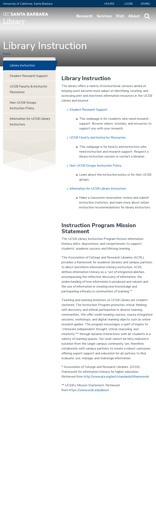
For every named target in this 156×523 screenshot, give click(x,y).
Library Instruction (22, 65)
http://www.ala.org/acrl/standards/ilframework (116, 376)
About (134, 16)
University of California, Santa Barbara (28, 4)
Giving (145, 4)
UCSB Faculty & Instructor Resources (28, 89)
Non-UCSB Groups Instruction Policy (95, 165)
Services (104, 16)
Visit (120, 16)
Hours (109, 4)
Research (84, 16)
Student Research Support (89, 109)
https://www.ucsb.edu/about (89, 390)
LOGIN (128, 4)
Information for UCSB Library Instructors (98, 188)
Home (7, 54)
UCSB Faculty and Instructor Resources (98, 137)
